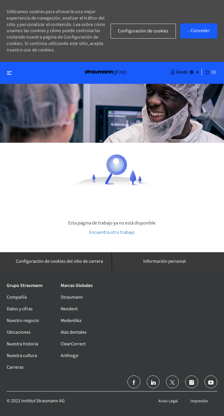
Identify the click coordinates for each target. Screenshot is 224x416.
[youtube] (210, 381)
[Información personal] (164, 261)
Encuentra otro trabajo (112, 232)
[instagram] (191, 381)
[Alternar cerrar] (9, 72)
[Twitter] (172, 381)
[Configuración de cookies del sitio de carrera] (59, 261)
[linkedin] (153, 381)
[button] (179, 72)
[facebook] (133, 381)
